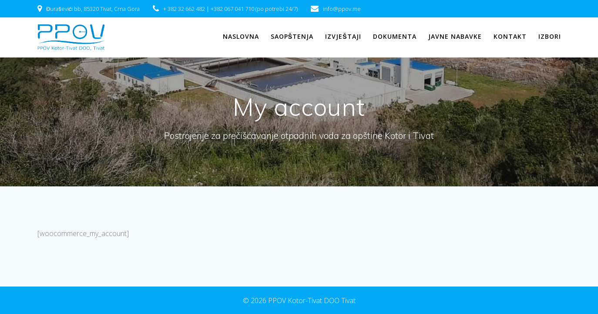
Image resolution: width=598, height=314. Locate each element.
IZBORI (549, 36)
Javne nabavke (455, 36)
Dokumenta (395, 36)
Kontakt (510, 36)
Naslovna (241, 36)
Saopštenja (292, 36)
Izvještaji (343, 36)
